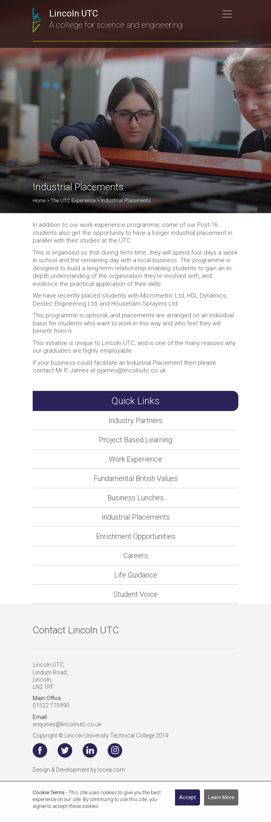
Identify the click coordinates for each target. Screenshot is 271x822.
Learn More (221, 797)
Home (39, 200)
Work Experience (135, 459)
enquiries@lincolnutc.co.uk (67, 724)
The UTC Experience (73, 200)
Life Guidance (135, 575)
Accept (187, 797)
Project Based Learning (135, 440)
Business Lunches (135, 497)
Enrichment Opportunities (135, 536)
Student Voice (135, 594)
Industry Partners (135, 420)
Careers (135, 555)
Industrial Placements (136, 517)
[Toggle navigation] (227, 14)
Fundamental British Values (136, 478)
